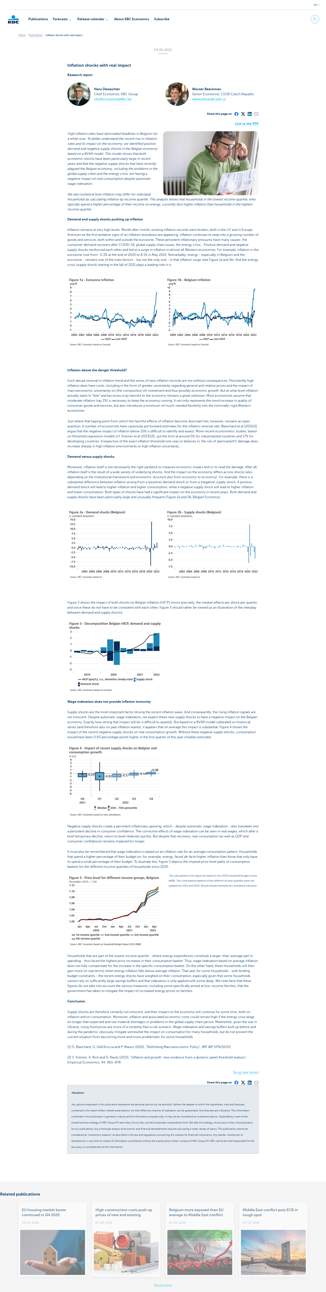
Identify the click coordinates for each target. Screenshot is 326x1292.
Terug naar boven (246, 1042)
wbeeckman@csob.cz (209, 99)
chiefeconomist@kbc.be (112, 99)
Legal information (29, 1284)
